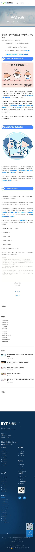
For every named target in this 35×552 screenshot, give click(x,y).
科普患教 (13, 22)
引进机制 (4, 477)
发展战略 (4, 459)
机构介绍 (4, 510)
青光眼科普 (4, 333)
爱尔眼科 (17, 40)
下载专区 (4, 518)
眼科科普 (19, 22)
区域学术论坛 (5, 501)
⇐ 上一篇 (17, 291)
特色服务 (22, 453)
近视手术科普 (5, 320)
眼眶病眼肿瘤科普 (6, 339)
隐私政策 (22, 469)
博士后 (4, 483)
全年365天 (9, 444)
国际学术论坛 (5, 499)
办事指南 (4, 516)
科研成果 (4, 520)
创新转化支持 (5, 508)
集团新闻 (4, 461)
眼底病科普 (4, 331)
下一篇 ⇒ (17, 295)
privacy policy (23, 471)
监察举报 (22, 467)
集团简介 (4, 451)
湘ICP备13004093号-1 (19, 546)
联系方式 (22, 464)
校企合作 (4, 485)
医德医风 (4, 465)
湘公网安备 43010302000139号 (20, 548)
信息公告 (4, 514)
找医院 (22, 3)
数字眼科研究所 (6, 522)
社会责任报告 (23, 481)
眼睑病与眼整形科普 (6, 335)
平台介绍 (4, 506)
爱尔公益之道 (23, 477)
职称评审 (4, 481)
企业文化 (4, 453)
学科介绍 (22, 451)
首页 (8, 22)
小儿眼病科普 (5, 324)
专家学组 (22, 455)
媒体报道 (4, 463)
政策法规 (4, 512)
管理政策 (22, 483)
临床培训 (4, 491)
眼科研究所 (5, 503)
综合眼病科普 (5, 341)
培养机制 (4, 479)
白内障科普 (4, 327)
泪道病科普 (4, 337)
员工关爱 (4, 487)
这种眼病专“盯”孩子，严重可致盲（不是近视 (17, 362)
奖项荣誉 (4, 457)
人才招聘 (4, 489)
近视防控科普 (5, 322)
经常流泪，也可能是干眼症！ (14, 373)
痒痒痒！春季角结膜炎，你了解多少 (15, 368)
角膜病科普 (25, 22)
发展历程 (4, 455)
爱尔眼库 (22, 479)
